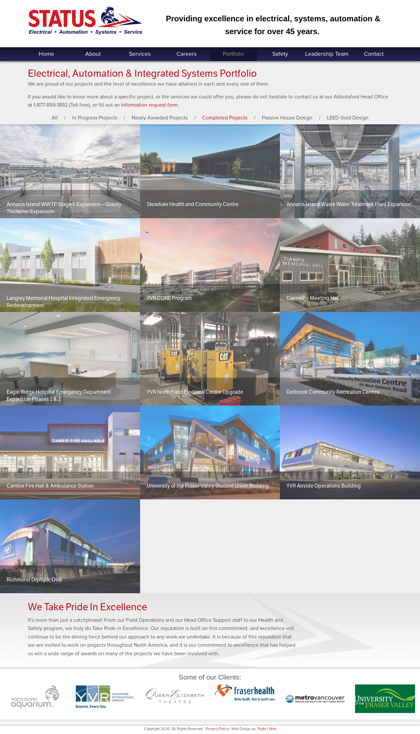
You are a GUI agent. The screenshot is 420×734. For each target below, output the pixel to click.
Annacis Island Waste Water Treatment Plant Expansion (349, 204)
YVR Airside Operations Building (323, 485)
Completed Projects (224, 118)
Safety (280, 54)
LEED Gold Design (347, 118)
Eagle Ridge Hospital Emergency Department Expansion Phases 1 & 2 (59, 395)
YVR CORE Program (169, 298)
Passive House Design (287, 118)
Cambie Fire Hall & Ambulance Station (50, 485)
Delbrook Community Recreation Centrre (333, 391)
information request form (149, 105)
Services (140, 54)
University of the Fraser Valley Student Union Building (208, 485)
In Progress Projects (94, 118)
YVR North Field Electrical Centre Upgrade (195, 391)
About (93, 54)
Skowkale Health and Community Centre (193, 204)
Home (46, 54)
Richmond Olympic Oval (34, 579)
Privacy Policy (217, 729)
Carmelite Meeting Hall (312, 298)
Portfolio (233, 54)
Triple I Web (266, 729)
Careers (187, 54)
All (55, 118)
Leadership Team (326, 54)
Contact (374, 54)
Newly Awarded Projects (160, 118)
